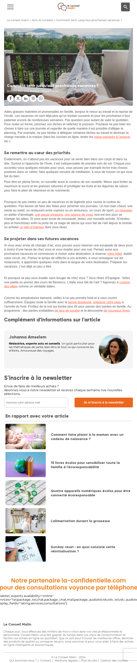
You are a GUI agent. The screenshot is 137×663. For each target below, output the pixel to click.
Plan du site (89, 660)
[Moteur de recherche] (125, 7)
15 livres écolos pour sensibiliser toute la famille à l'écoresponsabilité (85, 465)
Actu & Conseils (42, 20)
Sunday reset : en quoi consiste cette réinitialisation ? (83, 549)
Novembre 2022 (14, 91)
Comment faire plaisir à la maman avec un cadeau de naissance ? (87, 436)
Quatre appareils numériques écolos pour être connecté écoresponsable (90, 493)
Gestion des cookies (114, 660)
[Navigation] (23, 7)
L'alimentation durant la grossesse (80, 521)
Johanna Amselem (27, 337)
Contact (45, 660)
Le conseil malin (18, 20)
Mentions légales (66, 660)
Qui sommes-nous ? (23, 660)
